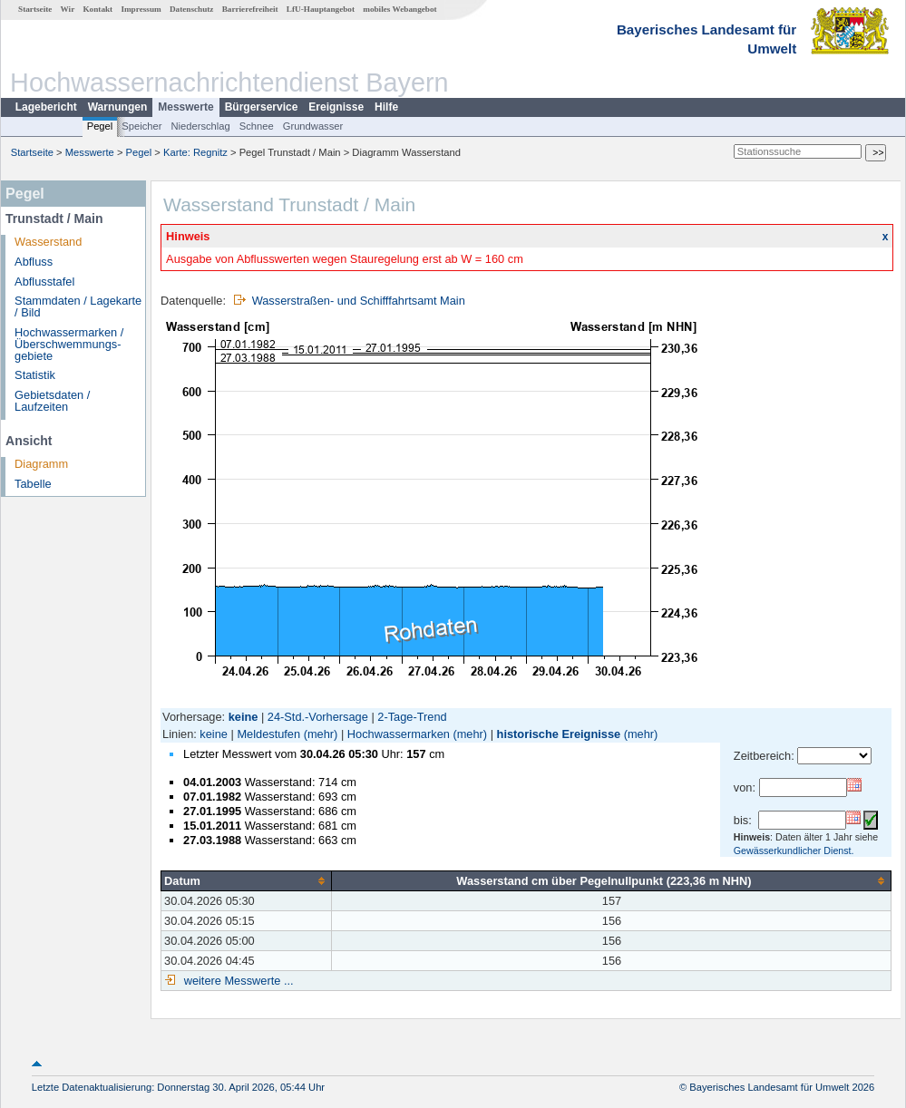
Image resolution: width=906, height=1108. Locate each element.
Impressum (141, 9)
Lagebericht (46, 107)
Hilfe (386, 107)
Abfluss (34, 261)
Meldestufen (268, 734)
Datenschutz (192, 9)
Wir (68, 9)
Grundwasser (313, 126)
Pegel (100, 126)
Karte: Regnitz (195, 152)
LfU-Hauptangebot (321, 9)
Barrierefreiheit (250, 9)
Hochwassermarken (398, 734)
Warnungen (118, 107)
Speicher (141, 126)
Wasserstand (48, 241)
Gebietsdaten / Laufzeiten (52, 400)
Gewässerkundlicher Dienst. (794, 850)
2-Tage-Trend (411, 717)
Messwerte (185, 107)
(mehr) (321, 734)
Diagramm (41, 464)
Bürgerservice (261, 107)
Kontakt (97, 9)
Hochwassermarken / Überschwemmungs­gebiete (69, 344)
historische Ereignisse (559, 734)
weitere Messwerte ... (236, 980)
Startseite (35, 9)
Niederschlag (199, 126)
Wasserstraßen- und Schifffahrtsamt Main (358, 300)
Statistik (35, 375)
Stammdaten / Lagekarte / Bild (78, 306)
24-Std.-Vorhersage (318, 717)
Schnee (256, 126)
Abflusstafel (44, 281)
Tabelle (33, 484)
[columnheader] (246, 880)
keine (214, 734)
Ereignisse (336, 107)
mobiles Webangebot (399, 9)
